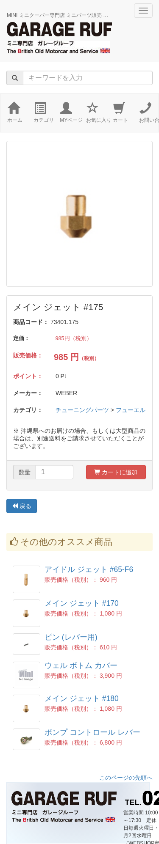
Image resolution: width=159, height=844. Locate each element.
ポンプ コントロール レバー (92, 732)
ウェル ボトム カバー (81, 665)
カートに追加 (115, 472)
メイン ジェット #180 (82, 698)
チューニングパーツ (82, 410)
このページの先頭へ (126, 777)
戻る (21, 506)
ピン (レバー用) (71, 637)
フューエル (130, 410)
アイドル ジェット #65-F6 (89, 569)
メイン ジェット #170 (82, 603)
